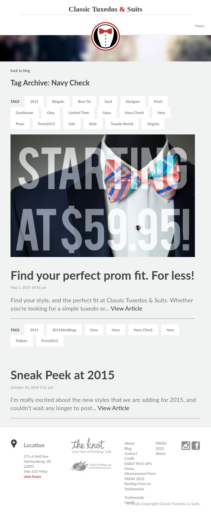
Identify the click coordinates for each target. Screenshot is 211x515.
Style (93, 124)
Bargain (58, 101)
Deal (108, 101)
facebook (195, 446)
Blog (128, 448)
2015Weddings (64, 330)
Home (129, 468)
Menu (199, 26)
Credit (129, 458)
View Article (126, 308)
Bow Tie (84, 101)
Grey (51, 112)
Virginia (153, 124)
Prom (20, 124)
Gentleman (24, 112)
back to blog (20, 70)
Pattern (21, 341)
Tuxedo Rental (122, 124)
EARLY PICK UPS (138, 463)
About (129, 443)
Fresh (158, 101)
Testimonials (134, 489)
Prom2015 (46, 124)
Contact (131, 453)
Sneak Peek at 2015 (63, 374)
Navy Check (134, 112)
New (161, 112)
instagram (186, 446)
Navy (107, 112)
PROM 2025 (135, 479)
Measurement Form (140, 473)
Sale (72, 124)
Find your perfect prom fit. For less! (102, 275)
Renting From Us (138, 483)
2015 (34, 101)
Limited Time (78, 112)
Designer (133, 101)
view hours (32, 476)
